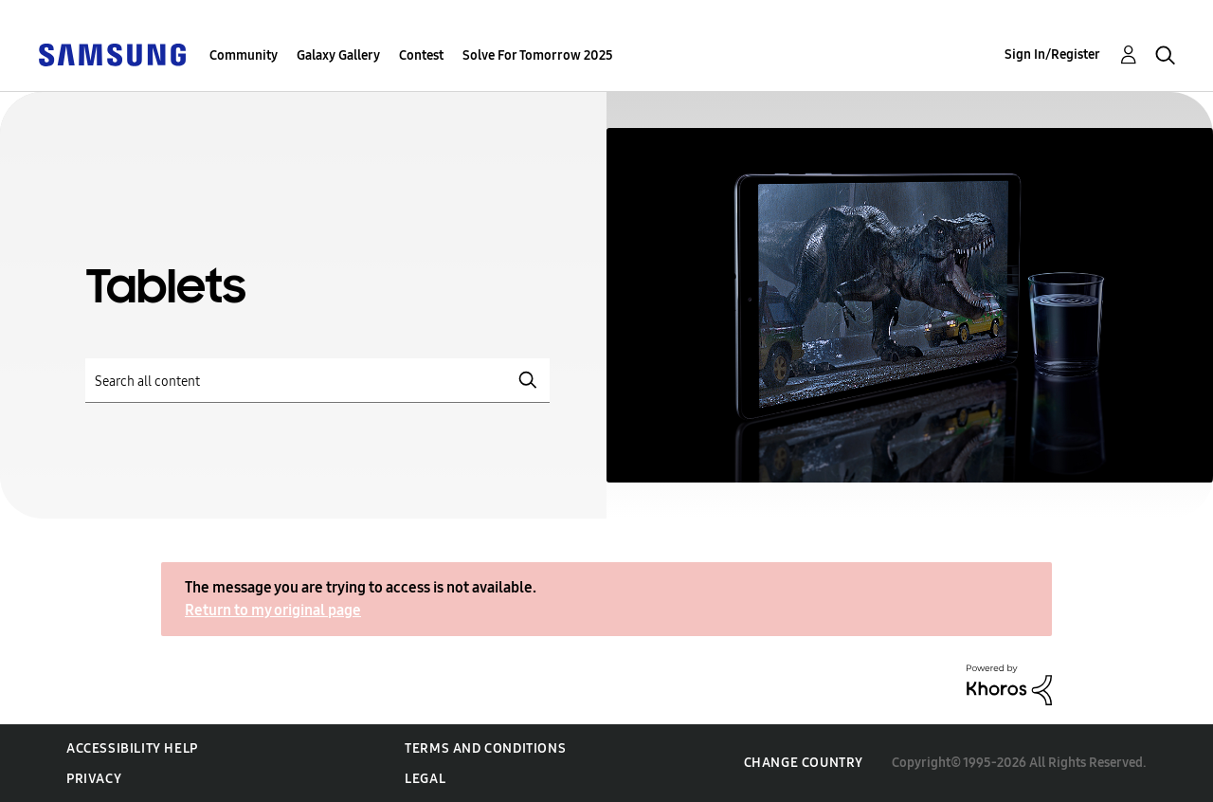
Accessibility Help (132, 748)
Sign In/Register (1052, 54)
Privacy (93, 779)
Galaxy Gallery (338, 55)
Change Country (803, 763)
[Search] (317, 380)
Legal (425, 779)
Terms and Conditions (485, 748)
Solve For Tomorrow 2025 (537, 55)
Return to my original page (273, 610)
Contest (421, 55)
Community (243, 55)
